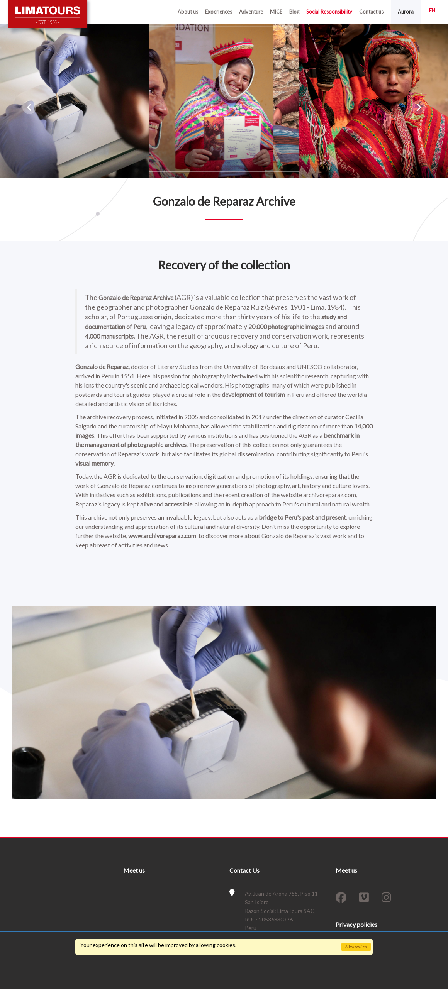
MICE (276, 11)
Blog (294, 11)
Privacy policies (356, 924)
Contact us (371, 11)
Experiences (218, 11)
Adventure (251, 11)
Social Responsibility (329, 11)
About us (188, 11)
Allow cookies (356, 947)
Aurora (406, 11)
